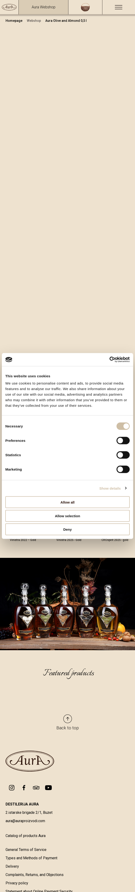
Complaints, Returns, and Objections (35, 875)
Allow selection (67, 516)
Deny (67, 529)
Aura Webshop (43, 7)
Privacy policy (17, 883)
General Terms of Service (26, 849)
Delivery (12, 866)
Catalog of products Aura (26, 836)
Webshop (34, 21)
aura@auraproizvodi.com (25, 821)
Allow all (68, 502)
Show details (110, 488)
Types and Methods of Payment (31, 858)
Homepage (14, 21)
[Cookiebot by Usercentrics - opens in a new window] (109, 360)
